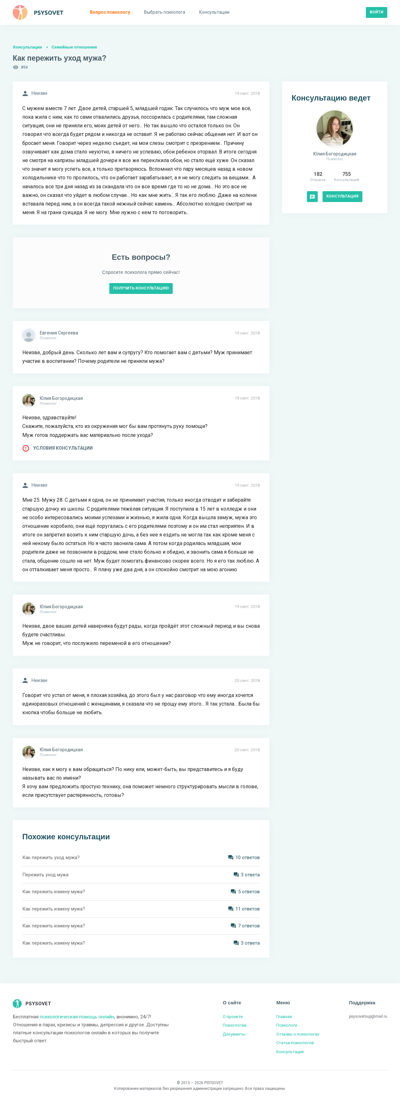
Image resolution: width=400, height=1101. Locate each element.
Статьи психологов (295, 1042)
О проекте (233, 1016)
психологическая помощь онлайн (77, 1017)
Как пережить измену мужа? (53, 892)
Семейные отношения (74, 47)
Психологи (286, 1025)
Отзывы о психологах (297, 1034)
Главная (284, 1016)
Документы (234, 1034)
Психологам (234, 1025)
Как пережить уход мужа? (51, 857)
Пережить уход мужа (45, 875)
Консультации (27, 47)
